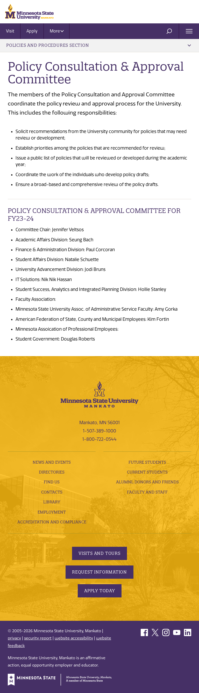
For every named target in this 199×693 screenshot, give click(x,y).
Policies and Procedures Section (98, 45)
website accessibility (74, 638)
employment (52, 512)
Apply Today (99, 590)
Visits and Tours (99, 553)
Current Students (147, 472)
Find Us (52, 481)
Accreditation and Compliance (51, 521)
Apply (32, 31)
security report (38, 638)
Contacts (51, 492)
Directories (52, 472)
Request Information (99, 572)
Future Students (147, 462)
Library (51, 501)
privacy (14, 638)
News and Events (52, 462)
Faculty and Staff (147, 492)
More (57, 31)
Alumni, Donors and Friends (147, 481)
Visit (10, 31)
